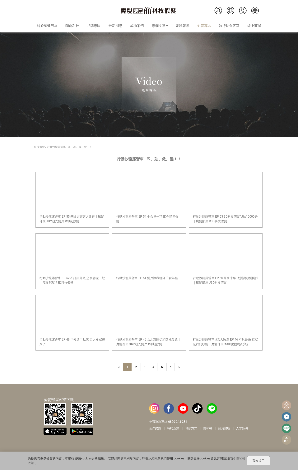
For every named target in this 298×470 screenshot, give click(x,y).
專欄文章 (160, 26)
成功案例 (137, 26)
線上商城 (254, 26)
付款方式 (191, 428)
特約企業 (173, 428)
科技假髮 (39, 146)
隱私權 (207, 428)
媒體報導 (182, 26)
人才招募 (242, 428)
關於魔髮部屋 (47, 26)
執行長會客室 (229, 26)
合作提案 (155, 428)
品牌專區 (94, 26)
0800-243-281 (177, 422)
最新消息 (115, 26)
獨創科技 (72, 26)
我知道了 (258, 461)
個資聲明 (224, 428)
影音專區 (204, 26)
